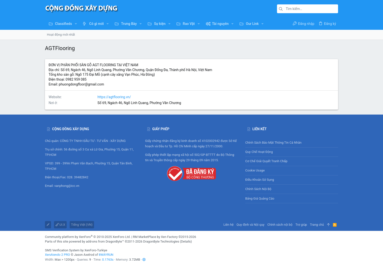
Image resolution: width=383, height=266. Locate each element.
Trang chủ (317, 224)
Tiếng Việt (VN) (82, 224)
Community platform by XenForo (87, 237)
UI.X (60, 224)
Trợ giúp (301, 224)
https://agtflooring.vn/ (114, 97)
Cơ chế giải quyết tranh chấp (266, 161)
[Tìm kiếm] (307, 8)
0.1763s (108, 259)
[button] (76, 23)
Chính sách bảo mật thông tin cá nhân (291, 142)
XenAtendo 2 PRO (57, 254)
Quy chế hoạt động (291, 152)
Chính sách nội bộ (258, 189)
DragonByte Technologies (161, 241)
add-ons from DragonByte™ (105, 241)
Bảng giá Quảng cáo (259, 198)
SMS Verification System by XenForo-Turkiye (76, 250)
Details (186, 241)
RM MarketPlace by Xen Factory (164, 237)
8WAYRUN (106, 254)
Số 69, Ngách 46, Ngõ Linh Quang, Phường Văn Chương (139, 103)
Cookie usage (255, 170)
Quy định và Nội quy (250, 224)
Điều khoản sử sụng (259, 179)
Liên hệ (228, 224)
